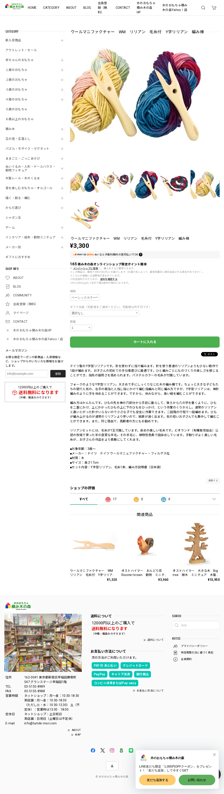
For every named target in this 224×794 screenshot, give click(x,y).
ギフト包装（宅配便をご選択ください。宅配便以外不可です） (111, 307)
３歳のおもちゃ (16, 89)
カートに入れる (144, 342)
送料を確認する (108, 279)
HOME (32, 7)
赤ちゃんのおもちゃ (19, 60)
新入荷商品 (13, 40)
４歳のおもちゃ (16, 99)
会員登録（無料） (102, 7)
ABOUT (71, 7)
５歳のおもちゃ (16, 109)
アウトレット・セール (21, 50)
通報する (213, 480)
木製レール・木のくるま (22, 178)
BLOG (87, 7)
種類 (73, 291)
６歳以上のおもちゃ (19, 119)
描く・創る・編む (18, 198)
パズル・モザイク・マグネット (27, 148)
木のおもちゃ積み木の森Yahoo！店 (174, 8)
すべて (83, 499)
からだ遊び (13, 208)
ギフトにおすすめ (18, 257)
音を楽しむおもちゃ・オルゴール (28, 188)
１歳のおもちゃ (16, 70)
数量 (73, 321)
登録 (58, 373)
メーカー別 (13, 247)
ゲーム (10, 227)
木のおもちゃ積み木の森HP (146, 7)
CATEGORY (51, 7)
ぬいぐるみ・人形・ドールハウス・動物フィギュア (30, 168)
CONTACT (123, 7)
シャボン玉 (13, 217)
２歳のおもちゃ (16, 79)
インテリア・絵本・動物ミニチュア (30, 237)
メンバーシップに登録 (85, 268)
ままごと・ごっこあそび (22, 158)
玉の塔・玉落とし (18, 139)
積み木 (10, 129)
